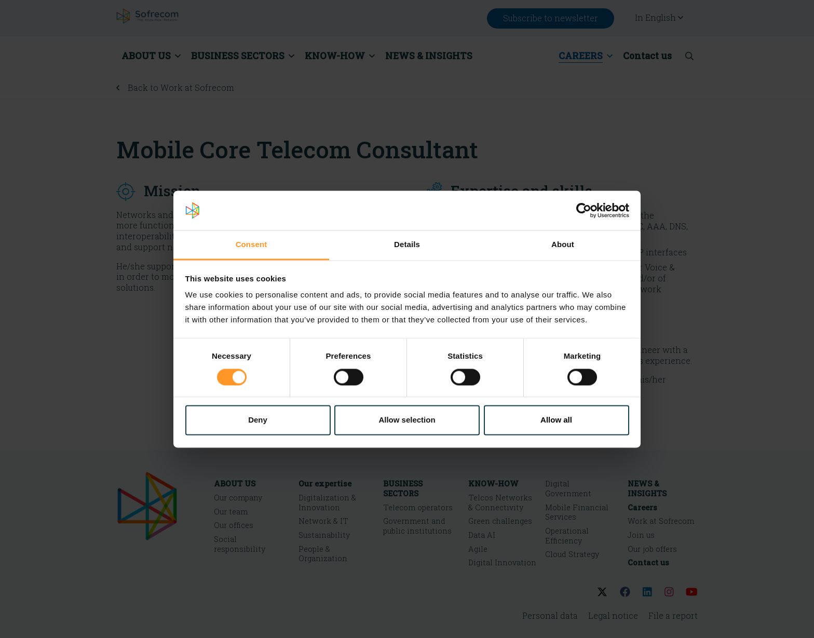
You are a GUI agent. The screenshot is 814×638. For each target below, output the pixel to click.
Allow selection (406, 420)
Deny (257, 420)
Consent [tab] (251, 244)
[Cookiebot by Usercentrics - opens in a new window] (583, 210)
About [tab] (562, 244)
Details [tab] (407, 244)
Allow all (556, 420)
